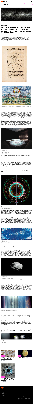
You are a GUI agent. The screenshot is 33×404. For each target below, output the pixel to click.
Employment (22, 398)
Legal (26, 398)
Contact (19, 398)
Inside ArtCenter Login (21, 396)
